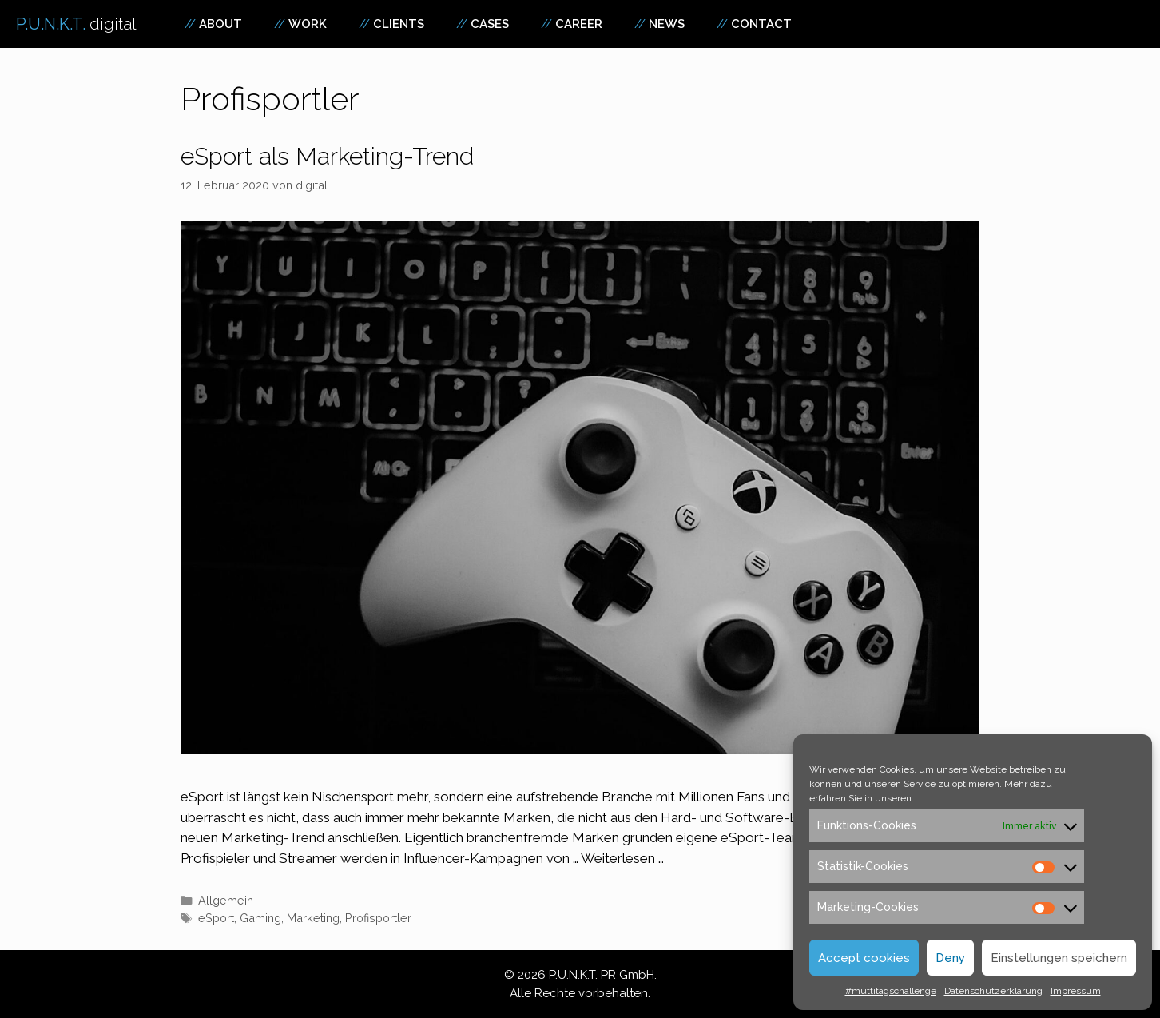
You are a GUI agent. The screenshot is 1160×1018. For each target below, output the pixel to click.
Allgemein (225, 900)
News (667, 24)
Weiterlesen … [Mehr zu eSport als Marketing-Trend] (622, 858)
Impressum (1076, 990)
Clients (398, 24)
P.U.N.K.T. (76, 24)
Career (578, 24)
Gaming (260, 918)
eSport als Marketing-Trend (327, 156)
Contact (761, 24)
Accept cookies (864, 958)
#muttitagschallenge (890, 990)
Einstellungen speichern (1059, 958)
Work (307, 24)
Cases (490, 24)
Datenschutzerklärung (993, 990)
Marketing (313, 918)
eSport (216, 918)
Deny (950, 958)
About (220, 24)
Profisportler (378, 918)
